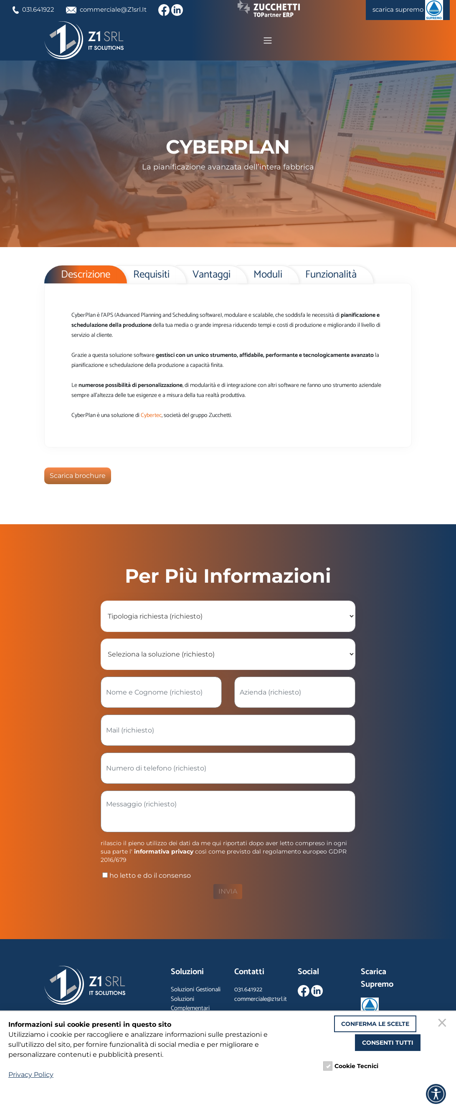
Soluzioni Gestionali (195, 990)
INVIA (227, 893)
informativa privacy (163, 852)
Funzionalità (331, 276)
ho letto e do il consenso (146, 877)
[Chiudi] (443, 1023)
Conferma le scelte (375, 1024)
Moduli (267, 276)
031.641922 (35, 9)
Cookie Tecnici (356, 1066)
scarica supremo (406, 10)
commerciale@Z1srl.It (111, 9)
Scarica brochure (78, 477)
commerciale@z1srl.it (260, 1000)
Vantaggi (212, 276)
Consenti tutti (387, 1042)
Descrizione (85, 276)
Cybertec (151, 417)
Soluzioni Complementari (190, 1005)
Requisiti (151, 276)
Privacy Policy (30, 1075)
